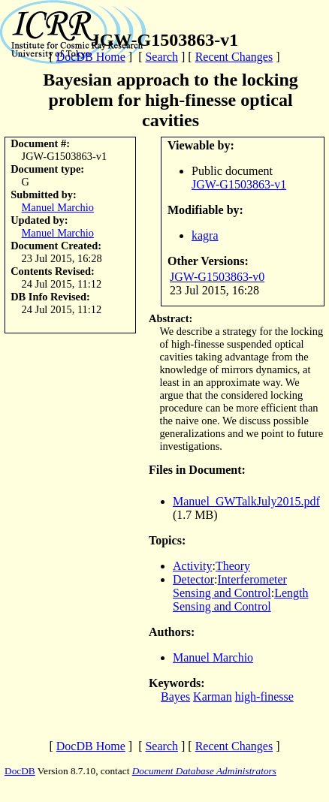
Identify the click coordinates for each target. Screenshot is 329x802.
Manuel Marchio (58, 207)
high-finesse (264, 696)
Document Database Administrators (204, 770)
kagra (205, 235)
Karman (212, 696)
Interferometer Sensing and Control (230, 586)
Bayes (175, 696)
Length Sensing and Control (240, 599)
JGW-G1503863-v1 (239, 184)
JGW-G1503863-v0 (217, 276)
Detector (193, 579)
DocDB (20, 770)
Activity (192, 565)
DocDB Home (90, 56)
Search (161, 56)
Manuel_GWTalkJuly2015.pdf (246, 501)
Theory (233, 565)
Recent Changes (234, 56)
